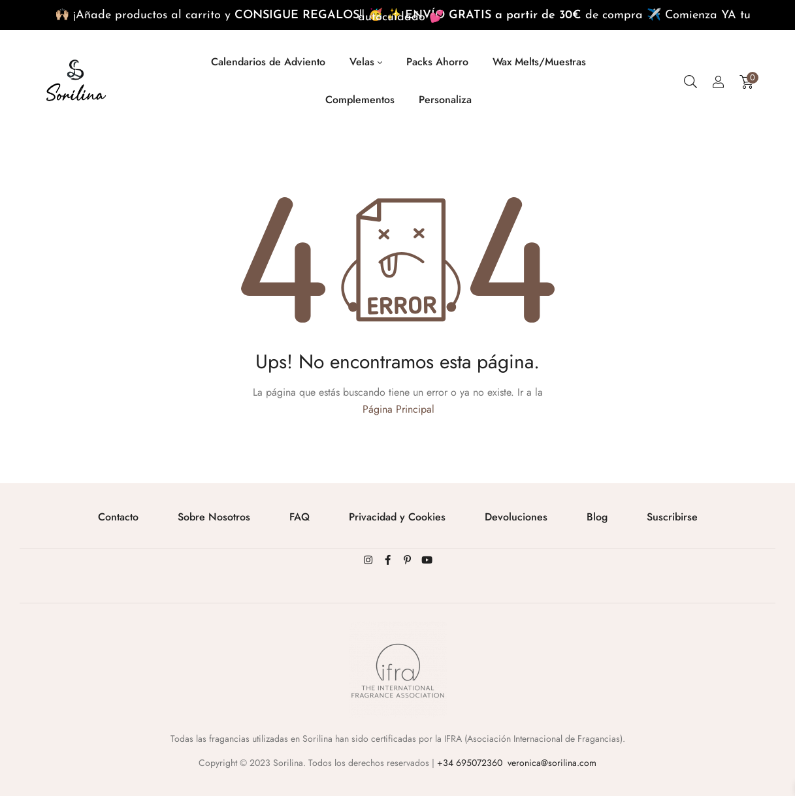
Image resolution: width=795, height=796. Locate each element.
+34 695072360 (469, 762)
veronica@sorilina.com (552, 762)
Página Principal (398, 409)
